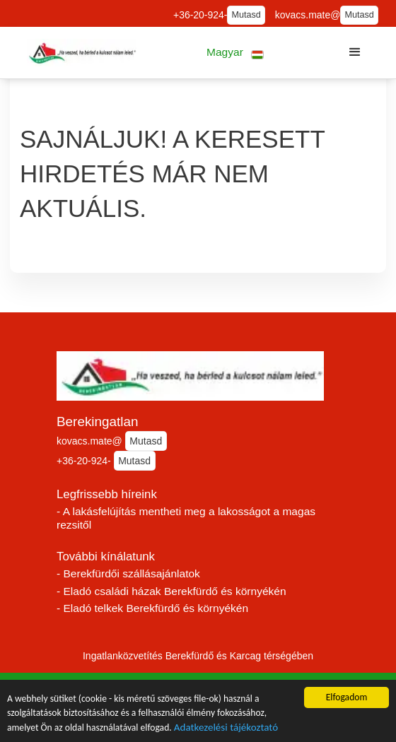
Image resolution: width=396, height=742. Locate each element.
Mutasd (246, 15)
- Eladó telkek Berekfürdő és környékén (152, 608)
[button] (235, 53)
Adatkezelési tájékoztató (226, 728)
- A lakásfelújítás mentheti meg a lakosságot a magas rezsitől (186, 518)
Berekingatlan (98, 421)
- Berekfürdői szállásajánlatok (128, 573)
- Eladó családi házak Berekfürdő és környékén (171, 591)
